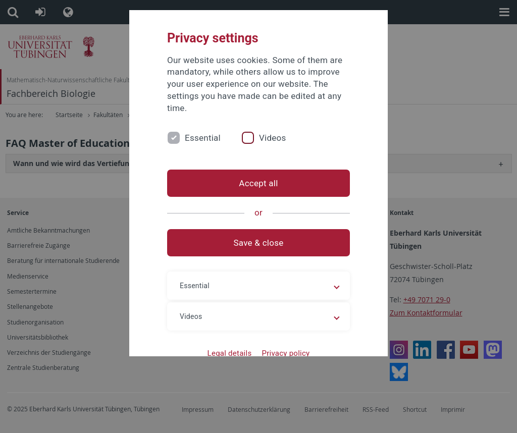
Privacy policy (285, 353)
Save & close (259, 243)
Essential (203, 138)
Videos (272, 138)
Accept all (258, 183)
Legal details (230, 353)
